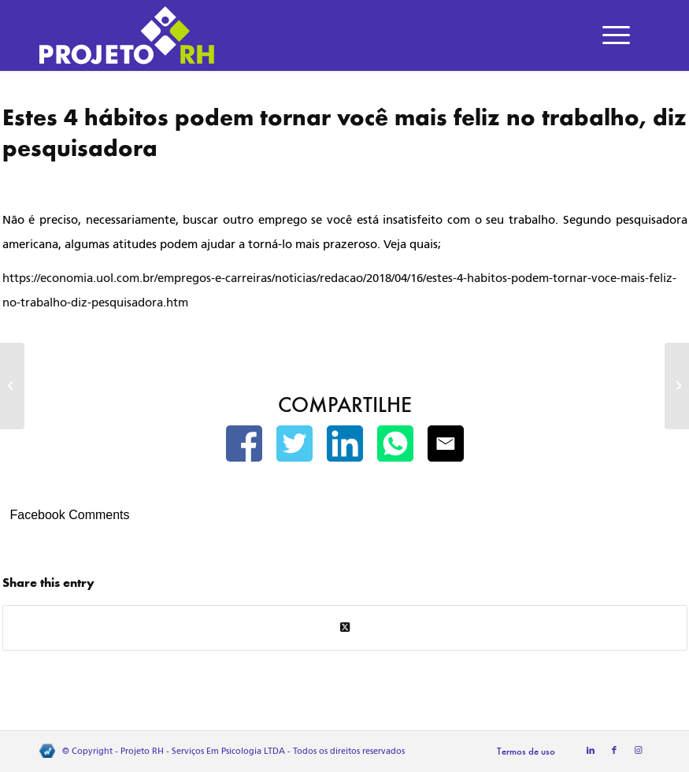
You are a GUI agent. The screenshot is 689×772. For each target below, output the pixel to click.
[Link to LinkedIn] (590, 751)
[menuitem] (616, 35)
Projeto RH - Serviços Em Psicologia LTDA (202, 751)
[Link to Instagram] (638, 751)
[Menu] (616, 35)
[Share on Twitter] (345, 627)
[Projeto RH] (126, 35)
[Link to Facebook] (614, 751)
